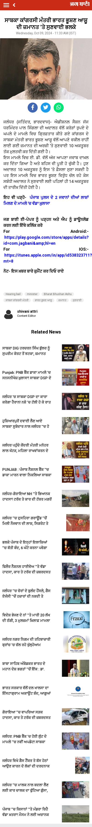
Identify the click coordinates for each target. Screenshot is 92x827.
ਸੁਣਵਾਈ (77, 300)
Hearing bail (13, 294)
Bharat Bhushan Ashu (58, 294)
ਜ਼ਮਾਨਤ (62, 300)
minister (32, 294)
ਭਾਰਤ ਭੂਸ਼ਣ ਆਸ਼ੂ (43, 300)
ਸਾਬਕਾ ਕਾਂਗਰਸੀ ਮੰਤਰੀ (17, 300)
